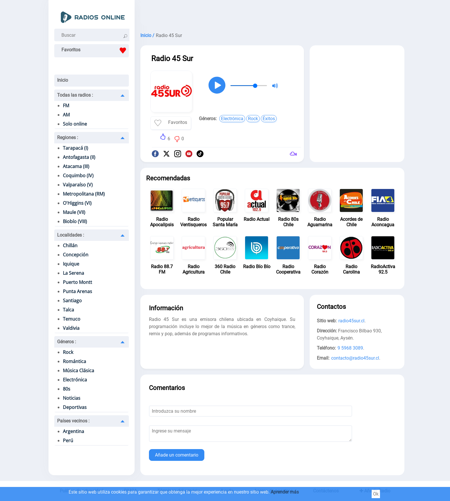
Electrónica (75, 380)
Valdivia (71, 328)
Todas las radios (75, 95)
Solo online (75, 124)
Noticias (71, 398)
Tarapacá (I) (75, 148)
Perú (68, 440)
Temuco (71, 319)
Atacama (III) (76, 166)
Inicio (62, 80)
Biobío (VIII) (75, 221)
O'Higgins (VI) (77, 203)
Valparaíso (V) (78, 185)
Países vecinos (73, 421)
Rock (68, 352)
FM (66, 105)
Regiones (67, 137)
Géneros (66, 341)
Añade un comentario (176, 455)
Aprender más (285, 492)
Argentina (73, 431)
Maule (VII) (74, 212)
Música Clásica (78, 370)
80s (66, 389)
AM (66, 115)
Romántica (74, 361)
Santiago (72, 300)
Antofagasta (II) (79, 157)
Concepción (75, 255)
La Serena (73, 273)
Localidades (70, 235)
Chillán (70, 245)
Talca (68, 310)
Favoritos (95, 50)
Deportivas (75, 407)
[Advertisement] (272, 14)
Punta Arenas (77, 291)
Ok (376, 494)
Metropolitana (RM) (84, 194)
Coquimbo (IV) (78, 175)
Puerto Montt (77, 282)
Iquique (71, 264)
